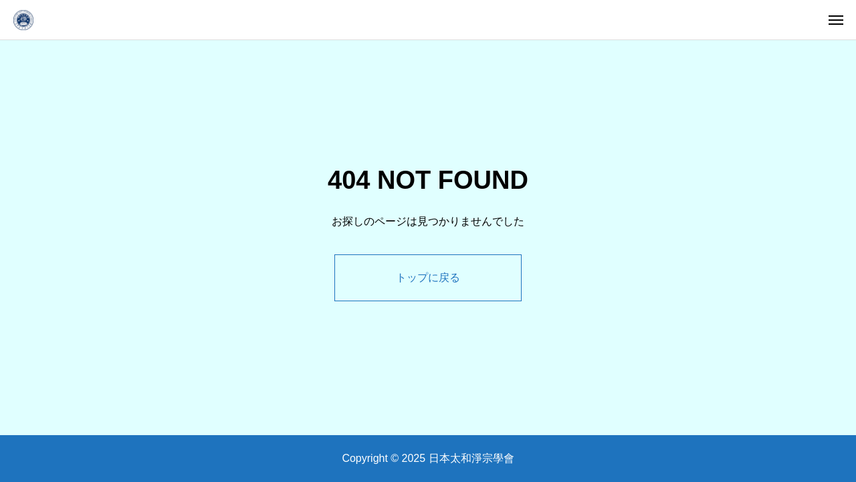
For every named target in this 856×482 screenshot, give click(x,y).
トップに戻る (428, 277)
